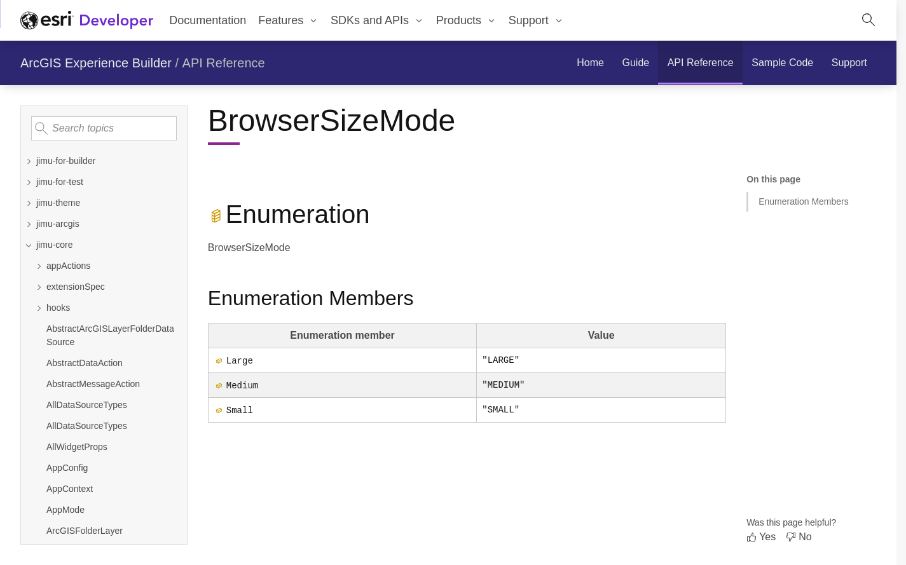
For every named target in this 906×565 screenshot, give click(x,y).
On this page (773, 179)
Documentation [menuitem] (207, 20)
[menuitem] (288, 20)
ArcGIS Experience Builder (96, 63)
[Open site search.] (868, 20)
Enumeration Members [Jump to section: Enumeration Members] (803, 201)
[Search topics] (104, 128)
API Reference (223, 63)
